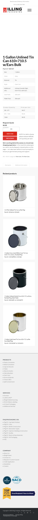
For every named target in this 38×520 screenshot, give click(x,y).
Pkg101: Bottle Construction (12, 426)
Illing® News (7, 455)
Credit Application (9, 462)
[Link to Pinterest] (30, 512)
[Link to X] (21, 512)
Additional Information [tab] (21, 165)
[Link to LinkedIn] (24, 512)
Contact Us (7, 457)
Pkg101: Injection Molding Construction (16, 431)
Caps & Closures (8, 367)
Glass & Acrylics (8, 371)
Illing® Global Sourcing (11, 400)
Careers (6, 466)
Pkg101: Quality (8, 433)
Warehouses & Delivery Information (19, 1)
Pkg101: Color (8, 424)
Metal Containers (9, 364)
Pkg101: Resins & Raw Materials (13, 435)
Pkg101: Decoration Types (11, 429)
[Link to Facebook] (18, 512)
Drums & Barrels (9, 377)
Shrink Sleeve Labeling (10, 402)
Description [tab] (8, 165)
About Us (6, 453)
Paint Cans (18, 156)
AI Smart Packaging (9, 404)
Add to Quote (10, 138)
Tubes (5, 369)
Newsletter (7, 464)
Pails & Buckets (8, 373)
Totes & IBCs (7, 379)
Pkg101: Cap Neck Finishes (12, 422)
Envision (6, 395)
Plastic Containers (9, 362)
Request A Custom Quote (11, 460)
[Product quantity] (11, 129)
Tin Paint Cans (25, 156)
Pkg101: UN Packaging (10, 437)
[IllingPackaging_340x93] (16, 10)
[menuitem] (19, 1)
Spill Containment (9, 382)
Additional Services (9, 406)
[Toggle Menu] (29, 10)
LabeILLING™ (8, 398)
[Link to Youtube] (27, 512)
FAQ (5, 439)
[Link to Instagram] (33, 512)
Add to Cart (10, 133)
